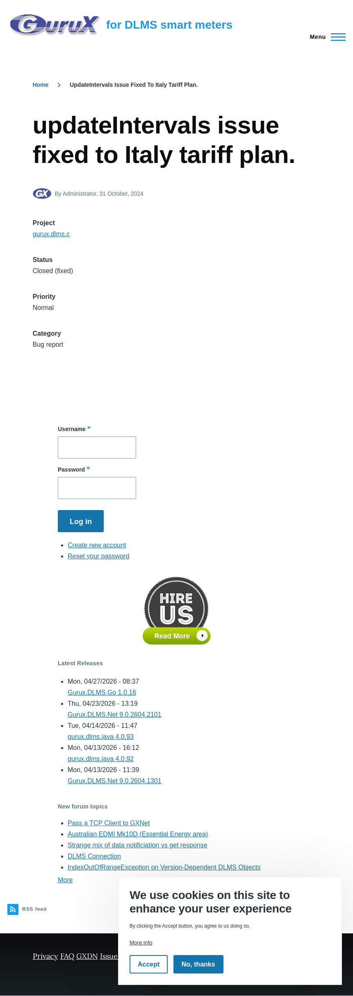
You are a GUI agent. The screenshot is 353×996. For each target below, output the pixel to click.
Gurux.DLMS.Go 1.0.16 (102, 692)
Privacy (45, 956)
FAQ (67, 956)
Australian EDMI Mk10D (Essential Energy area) (138, 834)
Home (41, 84)
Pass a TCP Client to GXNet (109, 823)
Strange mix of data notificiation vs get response (137, 845)
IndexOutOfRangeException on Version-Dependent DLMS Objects (164, 867)
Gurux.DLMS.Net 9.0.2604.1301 (115, 780)
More (65, 879)
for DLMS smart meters (169, 24)
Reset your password (98, 556)
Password (71, 469)
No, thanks (198, 964)
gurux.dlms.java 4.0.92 (101, 758)
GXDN (87, 956)
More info (141, 943)
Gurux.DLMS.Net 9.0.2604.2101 (115, 714)
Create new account (97, 545)
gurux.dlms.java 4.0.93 (101, 736)
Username (72, 429)
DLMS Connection (94, 856)
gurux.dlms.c (51, 233)
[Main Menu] (325, 36)
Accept (148, 964)
